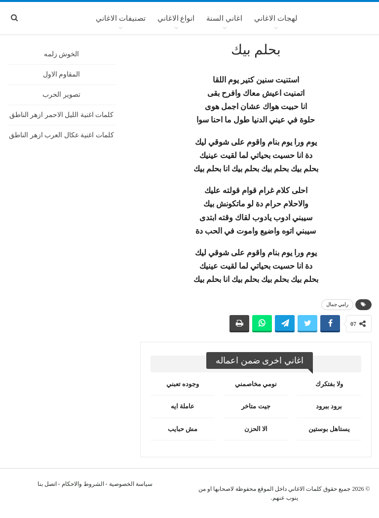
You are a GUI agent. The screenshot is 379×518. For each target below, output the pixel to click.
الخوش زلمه (61, 54)
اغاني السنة (224, 18)
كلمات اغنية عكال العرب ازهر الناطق (61, 135)
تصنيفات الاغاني (121, 18)
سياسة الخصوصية (130, 483)
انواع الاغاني (176, 18)
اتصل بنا (47, 483)
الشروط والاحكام (83, 483)
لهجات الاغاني (276, 18)
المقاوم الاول (61, 74)
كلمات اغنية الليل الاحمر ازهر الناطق (61, 115)
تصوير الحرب (61, 94)
